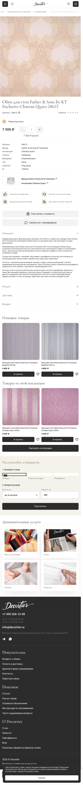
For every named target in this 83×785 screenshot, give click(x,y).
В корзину (18, 374)
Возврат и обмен (11, 659)
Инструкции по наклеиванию (17, 708)
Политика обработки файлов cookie (21, 747)
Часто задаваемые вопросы (17, 713)
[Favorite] (38, 374)
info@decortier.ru (13, 627)
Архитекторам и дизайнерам (17, 668)
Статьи (6, 693)
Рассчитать (40, 506)
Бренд (39, 178)
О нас (5, 728)
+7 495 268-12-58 (13, 614)
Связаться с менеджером (40, 222)
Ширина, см (46, 490)
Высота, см (6, 490)
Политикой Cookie (31, 771)
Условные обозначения (14, 703)
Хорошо (42, 778)
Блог (4, 742)
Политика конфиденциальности (19, 764)
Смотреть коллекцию (40, 448)
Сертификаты (9, 738)
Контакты (7, 673)
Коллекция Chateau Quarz (35, 183)
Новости (6, 733)
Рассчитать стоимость (40, 214)
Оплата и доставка (12, 664)
